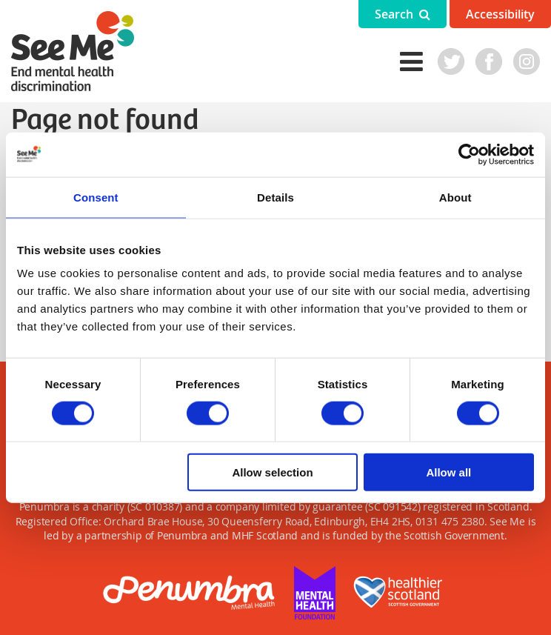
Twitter (451, 61)
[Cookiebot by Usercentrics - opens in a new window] (469, 154)
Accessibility (500, 14)
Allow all (448, 472)
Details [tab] (275, 196)
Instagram (526, 61)
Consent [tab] (95, 196)
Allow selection (272, 472)
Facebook (488, 61)
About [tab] (455, 196)
